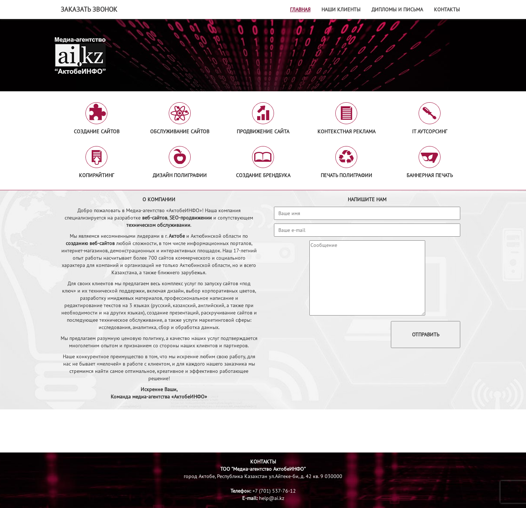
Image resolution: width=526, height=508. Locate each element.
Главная (300, 9)
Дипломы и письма (397, 9)
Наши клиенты (341, 9)
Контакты (447, 9)
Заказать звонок (89, 9)
